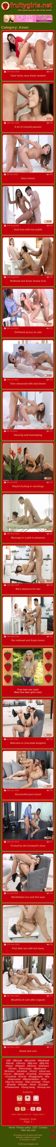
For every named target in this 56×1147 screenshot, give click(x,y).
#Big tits (44, 1063)
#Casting (31, 1074)
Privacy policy (24, 1127)
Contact (43, 1127)
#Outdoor (22, 1071)
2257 (35, 1127)
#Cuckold (10, 1076)
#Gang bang (28, 1087)
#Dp (47, 1076)
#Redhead (43, 1060)
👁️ (27, 1097)
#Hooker (22, 1084)
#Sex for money (14, 1082)
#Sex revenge (32, 1082)
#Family (11, 1084)
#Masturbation (31, 1079)
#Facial (22, 1076)
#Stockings (25, 1068)
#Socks (12, 1068)
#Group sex (43, 1087)
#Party (33, 1071)
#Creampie (45, 1074)
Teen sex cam (28, 1130)
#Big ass (32, 1063)
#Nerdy (10, 1063)
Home (12, 1127)
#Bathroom (40, 1068)
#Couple (43, 1084)
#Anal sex (44, 1071)
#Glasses (44, 1066)
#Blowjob (19, 1074)
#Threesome (12, 1087)
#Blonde (17, 1060)
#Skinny (20, 1063)
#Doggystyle (35, 1076)
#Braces (31, 1066)
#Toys (46, 1082)
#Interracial (14, 1079)
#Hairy (9, 1066)
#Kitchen (9, 1071)
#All (8, 1060)
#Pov (44, 1079)
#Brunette (30, 1060)
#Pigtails (20, 1066)
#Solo (33, 1084)
